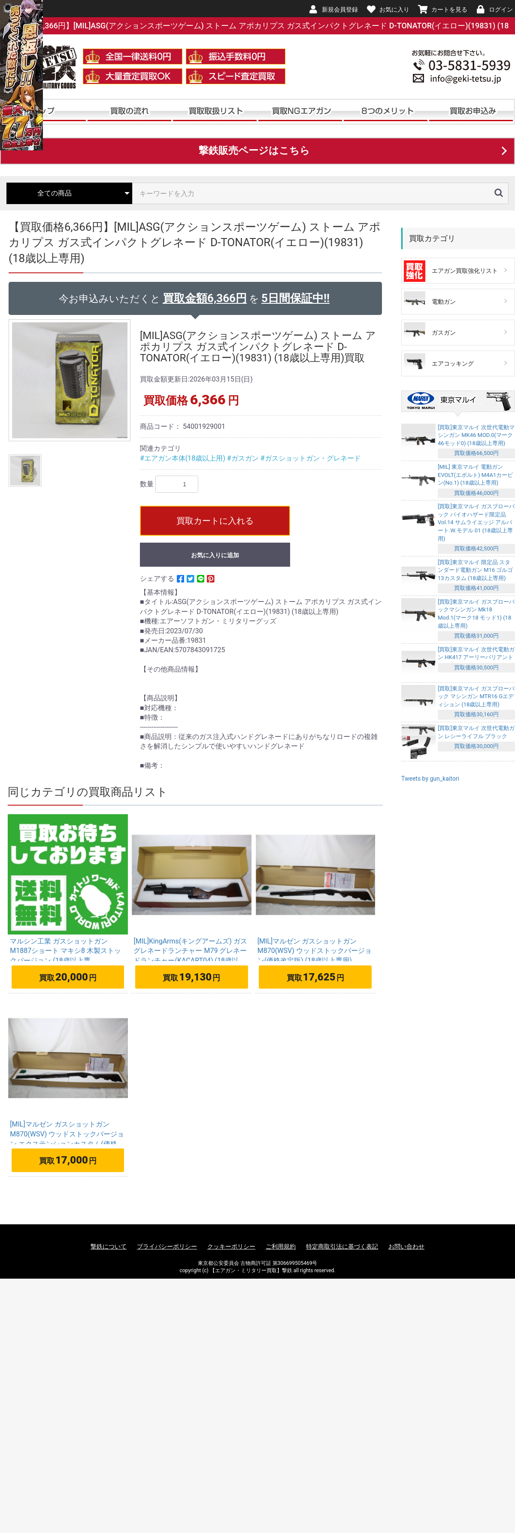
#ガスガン (244, 458)
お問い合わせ (406, 1246)
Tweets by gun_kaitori (430, 778)
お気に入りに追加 (215, 555)
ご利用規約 (281, 1246)
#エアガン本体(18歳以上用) (183, 458)
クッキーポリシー (231, 1246)
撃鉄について (109, 1246)
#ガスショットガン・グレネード (311, 458)
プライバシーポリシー (167, 1246)
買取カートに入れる (215, 520)
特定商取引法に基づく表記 (342, 1246)
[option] (71, 380)
